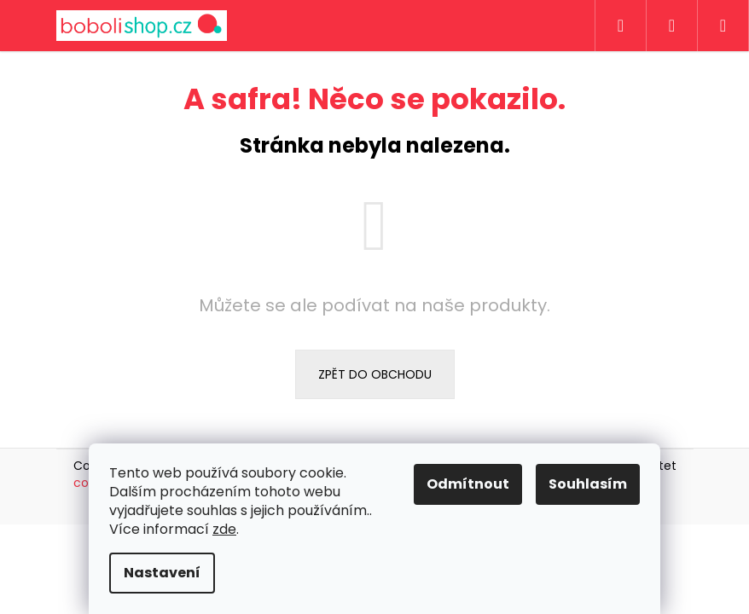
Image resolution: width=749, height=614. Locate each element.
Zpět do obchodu (375, 374)
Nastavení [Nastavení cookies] (162, 572)
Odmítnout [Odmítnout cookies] (468, 484)
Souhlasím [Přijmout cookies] (588, 484)
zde (224, 529)
